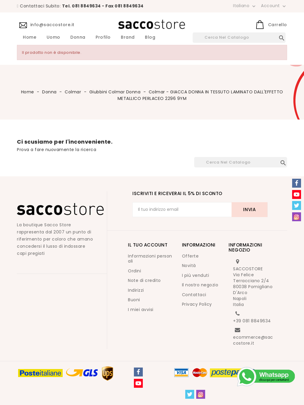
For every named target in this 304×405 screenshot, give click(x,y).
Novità (189, 266)
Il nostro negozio (200, 285)
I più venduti (195, 275)
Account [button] (274, 6)
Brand (128, 37)
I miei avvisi (140, 310)
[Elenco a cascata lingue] (245, 6)
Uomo (53, 37)
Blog (150, 37)
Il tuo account (147, 245)
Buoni (134, 300)
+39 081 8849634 (252, 321)
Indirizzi (136, 290)
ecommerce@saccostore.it (253, 340)
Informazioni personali (150, 258)
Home (29, 37)
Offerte (190, 256)
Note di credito (144, 280)
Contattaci (194, 295)
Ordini (134, 271)
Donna (78, 37)
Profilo (103, 37)
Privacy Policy (197, 304)
